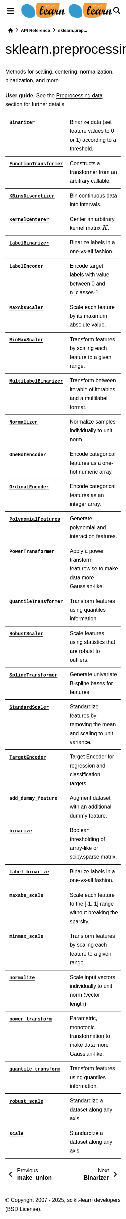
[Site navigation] (10, 10)
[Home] (10, 30)
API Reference (35, 30)
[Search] (117, 10)
